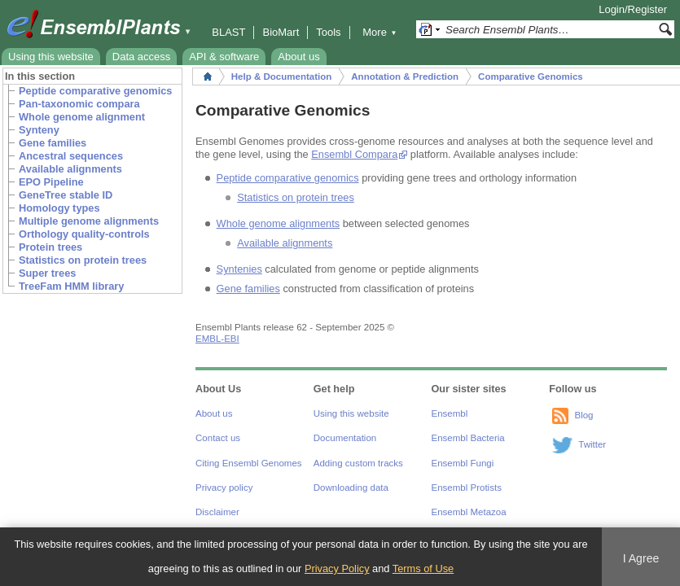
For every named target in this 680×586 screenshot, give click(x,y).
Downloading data (351, 487)
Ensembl (450, 413)
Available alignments (284, 243)
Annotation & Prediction (404, 76)
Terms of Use (423, 568)
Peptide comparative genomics (288, 178)
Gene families (248, 288)
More (379, 32)
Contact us (217, 438)
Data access (141, 56)
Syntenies (239, 269)
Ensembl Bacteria (468, 438)
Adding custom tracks (358, 463)
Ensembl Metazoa (469, 512)
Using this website (51, 56)
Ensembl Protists (467, 487)
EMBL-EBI (217, 338)
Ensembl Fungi (463, 463)
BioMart (280, 32)
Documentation (345, 438)
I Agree (641, 558)
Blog (583, 415)
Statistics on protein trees (295, 197)
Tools (328, 32)
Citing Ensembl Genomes (248, 463)
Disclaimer (217, 512)
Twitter (592, 444)
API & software (224, 56)
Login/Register (633, 9)
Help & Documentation (281, 76)
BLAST (228, 32)
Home (208, 76)
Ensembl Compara (354, 154)
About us (298, 56)
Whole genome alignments (278, 223)
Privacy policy (223, 487)
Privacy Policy (337, 568)
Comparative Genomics (530, 76)
